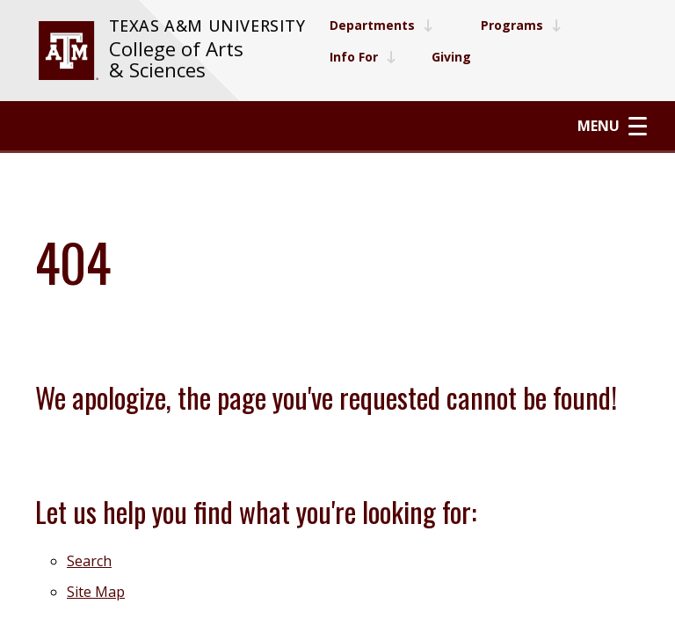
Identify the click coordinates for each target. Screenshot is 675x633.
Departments (381, 25)
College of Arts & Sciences (176, 59)
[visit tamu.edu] (68, 50)
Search (89, 561)
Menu (612, 126)
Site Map (96, 591)
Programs (521, 25)
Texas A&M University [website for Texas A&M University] (207, 25)
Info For (363, 56)
